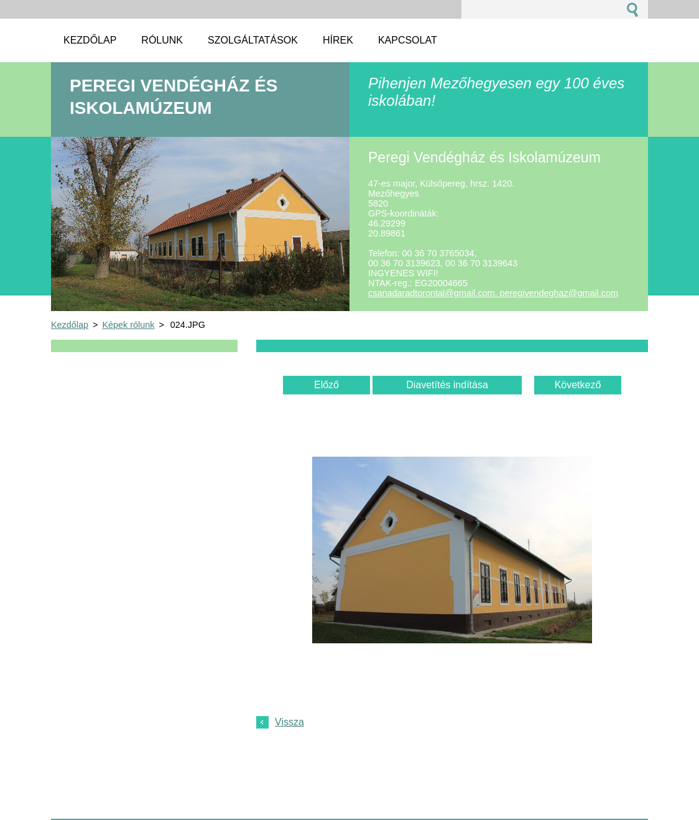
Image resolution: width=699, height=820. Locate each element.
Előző (326, 385)
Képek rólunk (128, 325)
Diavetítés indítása (447, 385)
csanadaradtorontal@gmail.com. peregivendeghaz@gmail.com (493, 293)
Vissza (289, 722)
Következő (578, 385)
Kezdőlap (69, 325)
